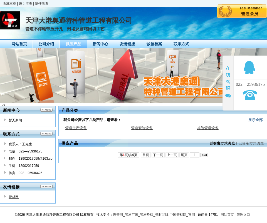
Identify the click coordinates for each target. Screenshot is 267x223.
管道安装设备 (142, 128)
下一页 (158, 155)
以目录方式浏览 (251, 143)
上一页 (172, 155)
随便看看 (41, 4)
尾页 (184, 155)
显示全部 (255, 120)
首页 (146, 155)
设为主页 (25, 4)
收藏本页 (9, 4)
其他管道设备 (208, 128)
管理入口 (243, 215)
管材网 (14, 197)
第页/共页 (129, 155)
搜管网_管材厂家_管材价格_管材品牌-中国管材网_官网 (154, 215)
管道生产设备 (76, 128)
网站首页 (227, 215)
